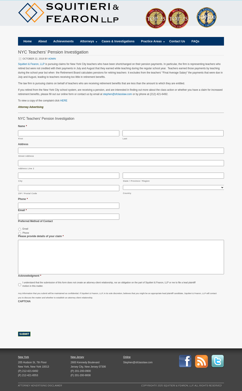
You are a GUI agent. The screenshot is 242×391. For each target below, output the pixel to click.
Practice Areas (151, 42)
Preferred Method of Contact (35, 221)
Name (22, 126)
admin (52, 58)
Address (23, 144)
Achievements (63, 41)
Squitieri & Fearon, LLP (68, 13)
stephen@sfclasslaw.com (117, 94)
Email (22, 210)
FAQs (196, 41)
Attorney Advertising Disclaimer (40, 385)
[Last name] (173, 133)
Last (125, 138)
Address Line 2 (26, 168)
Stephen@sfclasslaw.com (138, 362)
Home (27, 41)
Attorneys (87, 42)
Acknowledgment (29, 275)
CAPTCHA (24, 301)
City (20, 181)
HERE (63, 100)
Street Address (26, 156)
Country (127, 193)
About (42, 41)
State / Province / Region (136, 181)
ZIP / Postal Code (27, 193)
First (20, 138)
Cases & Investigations (118, 41)
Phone (23, 199)
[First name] (68, 133)
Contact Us (177, 41)
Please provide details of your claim (41, 236)
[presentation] (50, 313)
